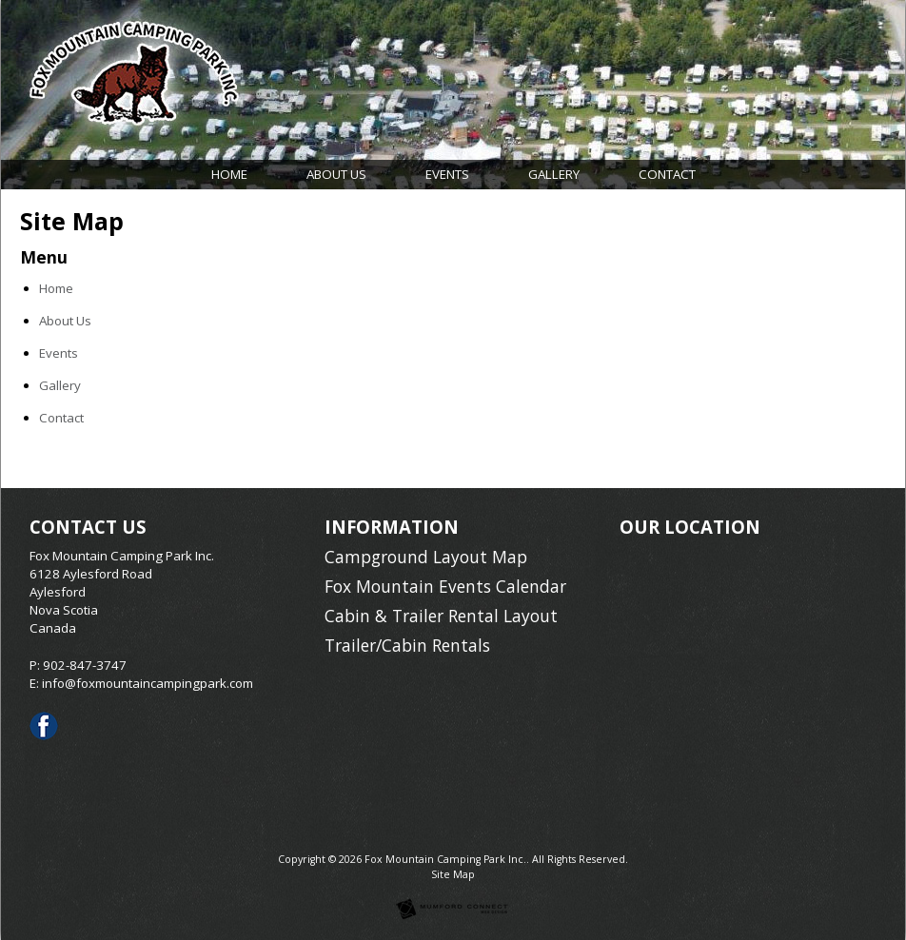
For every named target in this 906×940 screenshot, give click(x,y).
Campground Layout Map (426, 556)
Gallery (554, 174)
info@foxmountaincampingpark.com (147, 683)
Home (229, 174)
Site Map (453, 874)
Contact (667, 174)
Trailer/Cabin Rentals (407, 645)
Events (447, 174)
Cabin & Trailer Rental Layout (441, 615)
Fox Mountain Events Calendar (445, 586)
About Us (336, 174)
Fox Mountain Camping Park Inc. (445, 859)
